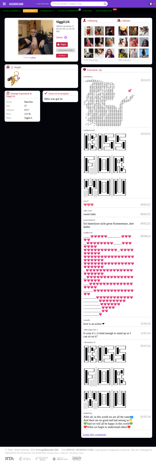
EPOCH (70, 450)
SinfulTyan (87, 413)
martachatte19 (89, 220)
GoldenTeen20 (89, 130)
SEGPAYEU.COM (84, 450)
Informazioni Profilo (65, 50)
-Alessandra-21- (89, 342)
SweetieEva (88, 77)
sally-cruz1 (87, 211)
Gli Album (62, 56)
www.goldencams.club (47, 449)
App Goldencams (105, 10)
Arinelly (86, 320)
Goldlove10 (87, 233)
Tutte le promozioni (69, 10)
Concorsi (87, 11)
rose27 (86, 201)
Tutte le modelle (12, 11)
